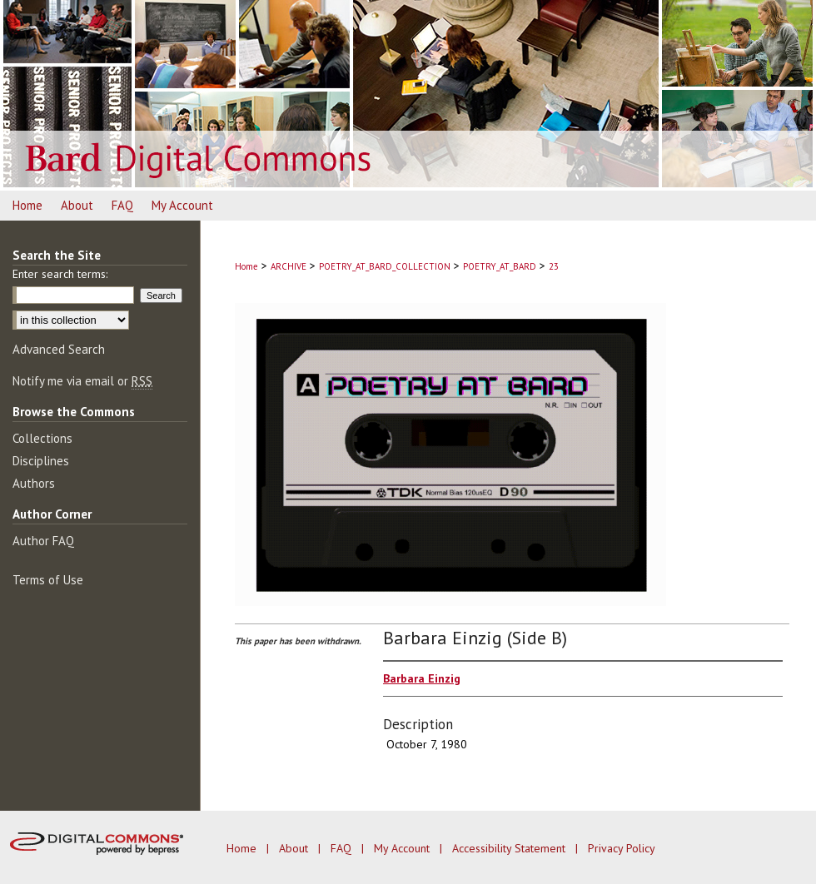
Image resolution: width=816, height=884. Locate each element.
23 (554, 266)
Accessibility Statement (510, 848)
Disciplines (40, 461)
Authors (33, 483)
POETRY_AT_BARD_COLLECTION (384, 266)
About (295, 848)
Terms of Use (47, 580)
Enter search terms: (59, 273)
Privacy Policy (621, 848)
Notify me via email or (82, 381)
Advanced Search (58, 349)
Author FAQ (43, 541)
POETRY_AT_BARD (499, 266)
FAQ (343, 848)
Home (246, 266)
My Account (403, 848)
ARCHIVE (288, 266)
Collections (42, 438)
